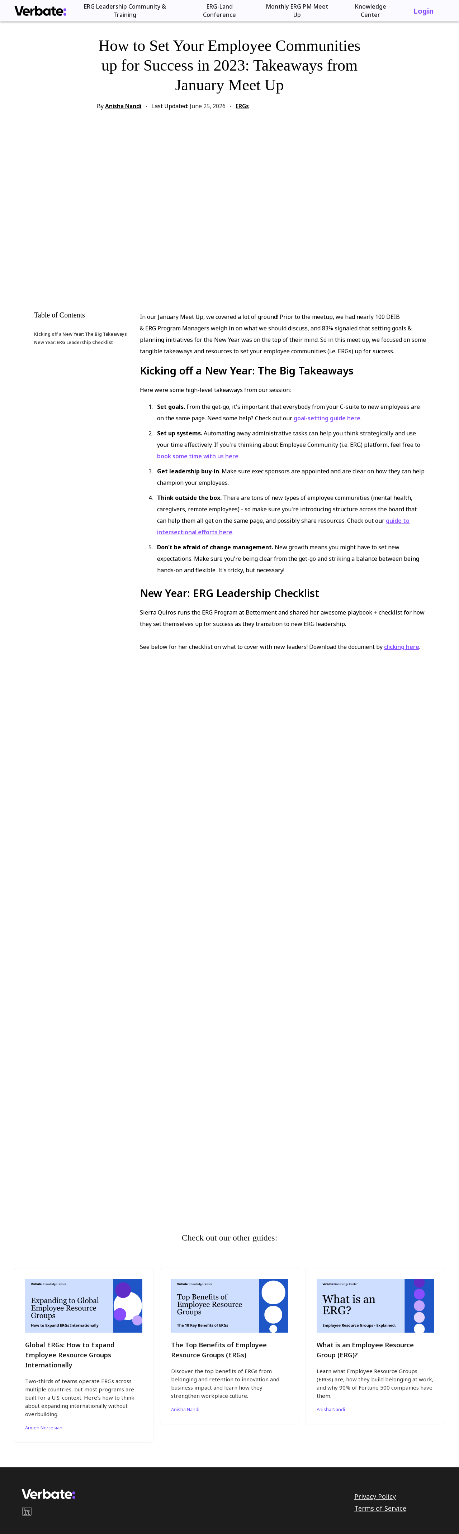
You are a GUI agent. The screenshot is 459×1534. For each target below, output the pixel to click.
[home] (40, 10)
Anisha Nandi (123, 106)
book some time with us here (197, 456)
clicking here (401, 647)
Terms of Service (380, 1508)
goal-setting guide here (327, 418)
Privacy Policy (375, 1496)
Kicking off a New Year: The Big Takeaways (80, 334)
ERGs (242, 106)
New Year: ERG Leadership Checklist (73, 342)
